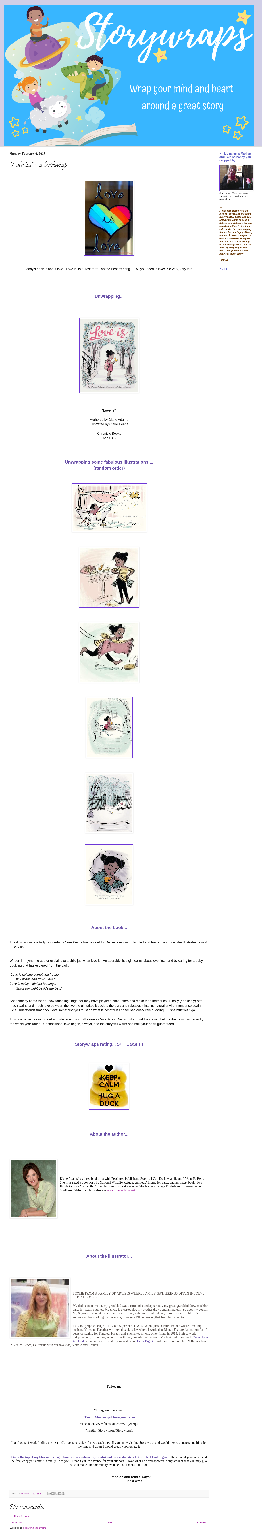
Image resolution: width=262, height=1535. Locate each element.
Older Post (202, 1522)
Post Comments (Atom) (34, 1528)
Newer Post (16, 1522)
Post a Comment (22, 1516)
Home (110, 1522)
